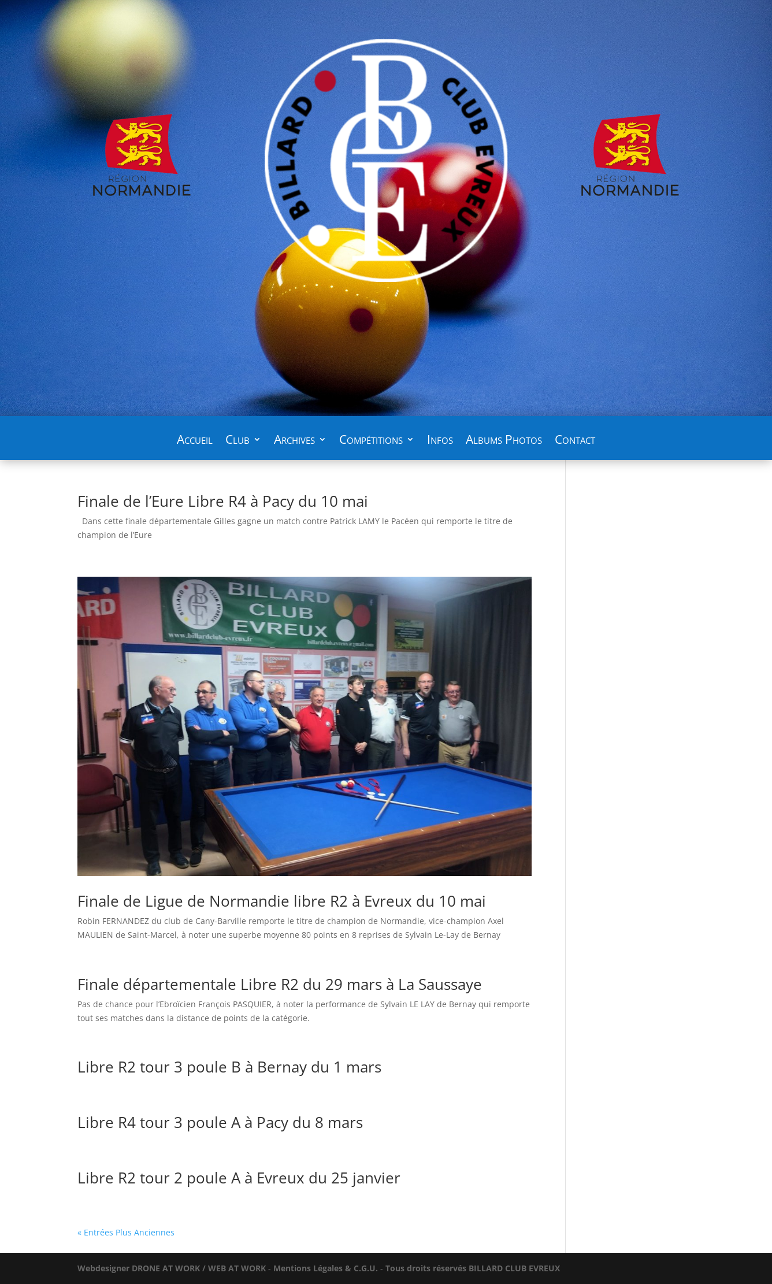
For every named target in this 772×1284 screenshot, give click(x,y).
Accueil (195, 441)
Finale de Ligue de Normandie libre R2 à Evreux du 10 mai (281, 900)
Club (237, 441)
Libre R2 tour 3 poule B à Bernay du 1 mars (229, 1066)
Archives (294, 441)
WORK (171, 1268)
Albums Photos (504, 441)
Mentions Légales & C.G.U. (325, 1268)
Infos (440, 441)
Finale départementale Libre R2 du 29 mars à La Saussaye (279, 984)
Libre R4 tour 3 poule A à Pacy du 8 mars (220, 1122)
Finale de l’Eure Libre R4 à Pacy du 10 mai (222, 501)
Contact (575, 441)
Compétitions (371, 441)
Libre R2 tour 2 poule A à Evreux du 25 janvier (238, 1177)
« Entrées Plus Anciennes (126, 1232)
